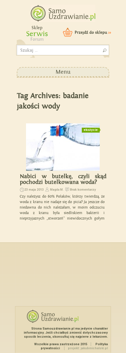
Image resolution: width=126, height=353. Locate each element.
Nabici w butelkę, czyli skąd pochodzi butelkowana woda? (63, 179)
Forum (37, 39)
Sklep (37, 28)
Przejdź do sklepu (93, 32)
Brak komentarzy (83, 190)
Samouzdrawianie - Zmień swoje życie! (61, 11)
